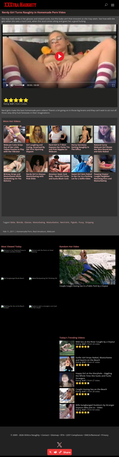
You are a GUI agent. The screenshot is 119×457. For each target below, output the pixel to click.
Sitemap (55, 435)
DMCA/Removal (92, 435)
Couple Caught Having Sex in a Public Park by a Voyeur (84, 286)
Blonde (20, 222)
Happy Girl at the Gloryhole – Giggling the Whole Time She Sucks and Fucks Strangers (94, 375)
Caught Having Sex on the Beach (91, 389)
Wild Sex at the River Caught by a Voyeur (95, 341)
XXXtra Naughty (32, 435)
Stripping (89, 222)
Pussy (81, 222)
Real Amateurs (39, 231)
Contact (45, 435)
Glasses (27, 222)
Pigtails (74, 222)
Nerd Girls (64, 222)
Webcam (51, 231)
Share (67, 452)
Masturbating (39, 222)
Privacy (104, 435)
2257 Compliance (74, 435)
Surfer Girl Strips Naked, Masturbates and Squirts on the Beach (94, 358)
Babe (13, 222)
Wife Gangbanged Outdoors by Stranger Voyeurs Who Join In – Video (95, 406)
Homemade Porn (24, 231)
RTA (62, 435)
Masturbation (52, 222)
